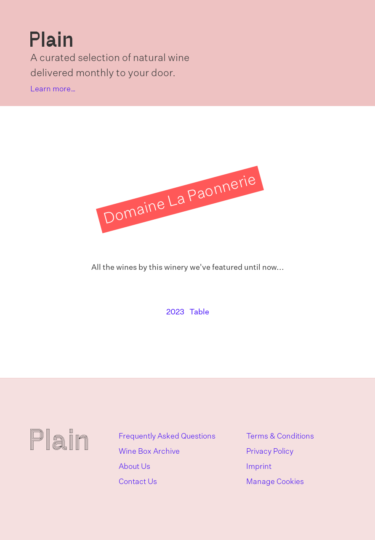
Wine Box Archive (149, 451)
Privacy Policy (269, 451)
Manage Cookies (275, 482)
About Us (134, 467)
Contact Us (138, 482)
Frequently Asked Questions (167, 436)
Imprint (258, 467)
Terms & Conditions (280, 436)
